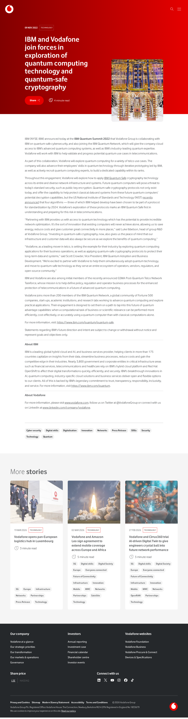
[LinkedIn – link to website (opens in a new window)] (99, 682)
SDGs (136, 431)
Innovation (88, 431)
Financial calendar (78, 653)
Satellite (96, 597)
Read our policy (68, 712)
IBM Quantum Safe (115, 182)
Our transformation (21, 653)
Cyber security (34, 431)
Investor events (76, 664)
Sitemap (36, 703)
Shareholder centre (78, 658)
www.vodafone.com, (77, 407)
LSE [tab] (13, 682)
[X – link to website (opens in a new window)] (106, 682)
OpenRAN (136, 597)
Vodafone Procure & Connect (141, 653)
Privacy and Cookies (20, 703)
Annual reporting (77, 643)
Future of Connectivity (84, 577)
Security (148, 431)
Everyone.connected (96, 571)
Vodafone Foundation (137, 643)
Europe (27, 590)
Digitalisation (71, 431)
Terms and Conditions (97, 703)
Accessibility (77, 703)
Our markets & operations (24, 658)
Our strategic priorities (22, 648)
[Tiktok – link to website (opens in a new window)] (132, 682)
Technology (47, 27)
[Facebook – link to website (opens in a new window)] (126, 682)
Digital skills (52, 431)
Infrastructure (44, 590)
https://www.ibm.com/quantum (90, 390)
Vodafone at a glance (21, 643)
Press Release (121, 431)
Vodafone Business (135, 648)
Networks (104, 431)
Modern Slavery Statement (55, 703)
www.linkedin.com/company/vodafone (66, 412)
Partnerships (37, 597)
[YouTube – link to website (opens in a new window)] (112, 682)
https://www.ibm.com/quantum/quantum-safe (85, 326)
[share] (34, 100)
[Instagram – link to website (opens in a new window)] (119, 682)
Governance (17, 664)
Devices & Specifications (138, 658)
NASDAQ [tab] (24, 682)
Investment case (77, 648)
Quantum (48, 437)
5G (17, 590)
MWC (88, 590)
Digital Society (106, 564)
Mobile (76, 590)
